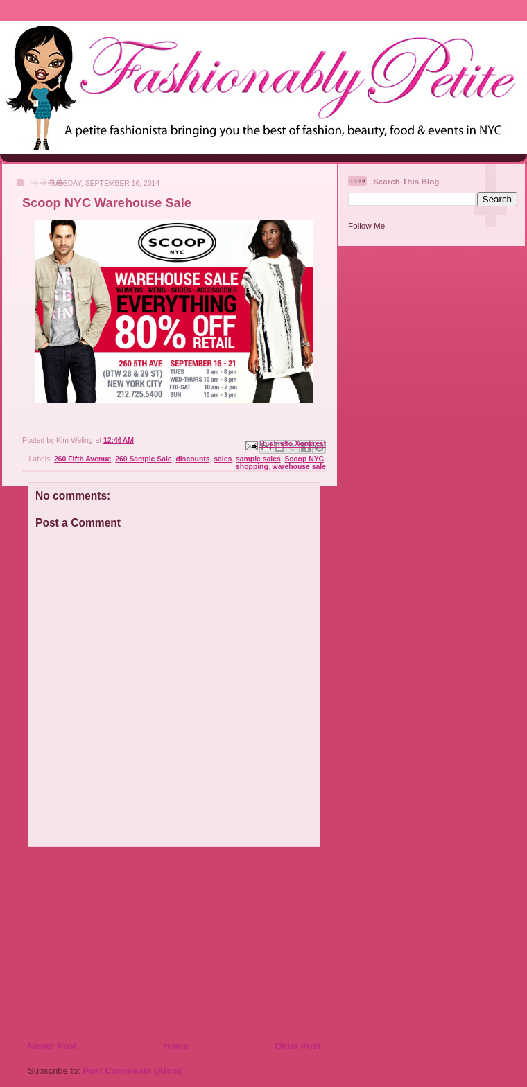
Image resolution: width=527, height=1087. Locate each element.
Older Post (297, 1046)
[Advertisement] (112, 942)
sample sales (258, 459)
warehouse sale (299, 466)
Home (175, 1046)
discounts (192, 459)
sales (223, 459)
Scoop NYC (305, 459)
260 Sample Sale (143, 459)
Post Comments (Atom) (133, 1071)
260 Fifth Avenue (82, 459)
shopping (252, 466)
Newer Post (52, 1046)
